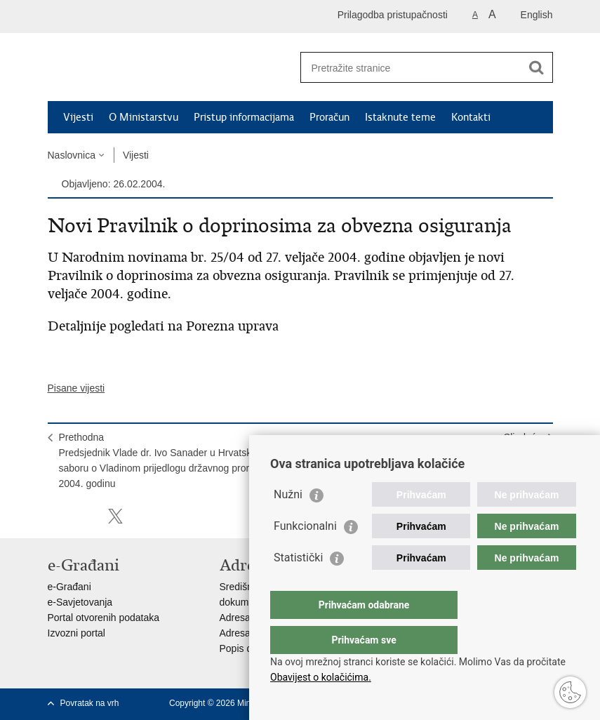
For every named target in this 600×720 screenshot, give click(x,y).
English (537, 14)
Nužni (288, 522)
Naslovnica (71, 155)
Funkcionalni (305, 554)
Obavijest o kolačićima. (320, 677)
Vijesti (78, 117)
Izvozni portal (76, 633)
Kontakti (471, 117)
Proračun (329, 117)
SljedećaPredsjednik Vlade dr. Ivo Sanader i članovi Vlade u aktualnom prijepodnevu (430, 453)
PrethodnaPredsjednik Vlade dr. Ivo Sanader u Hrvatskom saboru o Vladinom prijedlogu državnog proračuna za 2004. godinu (174, 460)
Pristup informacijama (244, 117)
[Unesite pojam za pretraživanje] (412, 67)
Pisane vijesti (76, 388)
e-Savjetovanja (80, 602)
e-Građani (69, 586)
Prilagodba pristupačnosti (393, 14)
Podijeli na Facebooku (85, 516)
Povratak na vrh (89, 703)
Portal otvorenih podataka (104, 617)
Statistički (298, 585)
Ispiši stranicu (55, 516)
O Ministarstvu (143, 117)
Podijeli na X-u (115, 516)
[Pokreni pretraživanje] (537, 67)
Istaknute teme (400, 117)
